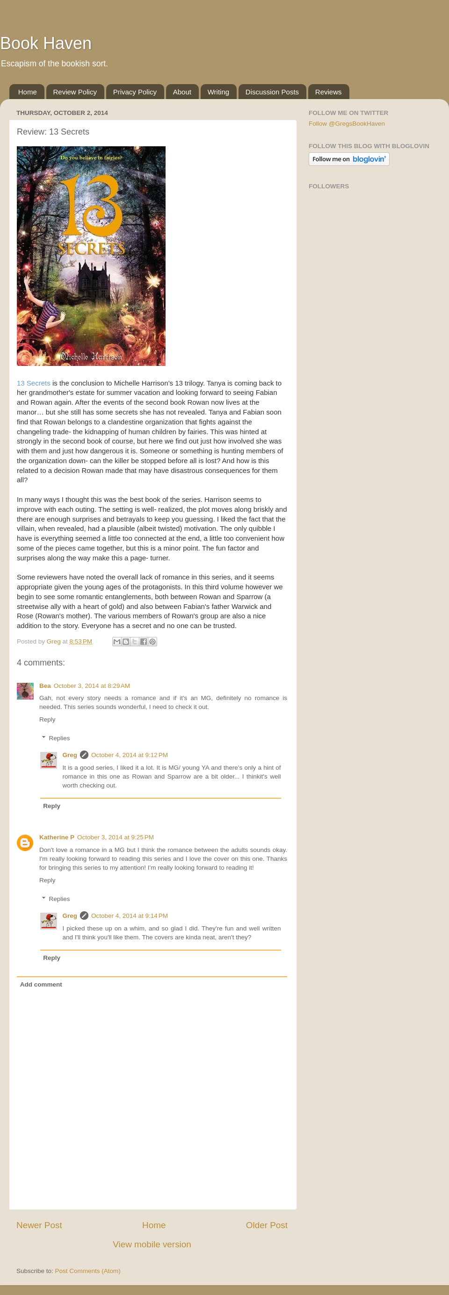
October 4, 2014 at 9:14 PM (129, 915)
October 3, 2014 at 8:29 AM (92, 685)
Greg (70, 754)
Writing (218, 92)
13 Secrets (34, 383)
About (182, 92)
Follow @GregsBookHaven (347, 123)
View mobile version (152, 1244)
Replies (59, 738)
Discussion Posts (272, 92)
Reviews (328, 92)
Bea (45, 685)
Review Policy (75, 92)
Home (27, 92)
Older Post (267, 1225)
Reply (47, 719)
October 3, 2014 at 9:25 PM (115, 837)
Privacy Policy (135, 92)
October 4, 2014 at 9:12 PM (129, 754)
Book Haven (46, 43)
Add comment (41, 984)
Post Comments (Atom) (88, 1270)
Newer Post (39, 1225)
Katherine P (56, 837)
